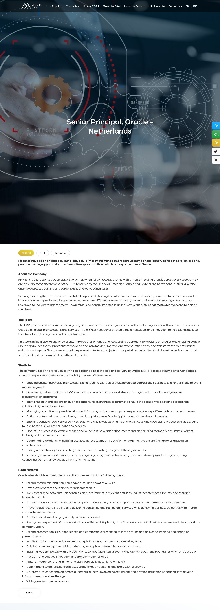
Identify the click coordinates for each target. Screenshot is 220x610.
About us (56, 5)
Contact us (175, 5)
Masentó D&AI (112, 5)
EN (187, 5)
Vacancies (72, 5)
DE (195, 5)
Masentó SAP (91, 5)
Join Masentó (156, 5)
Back (29, 592)
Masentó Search (134, 5)
